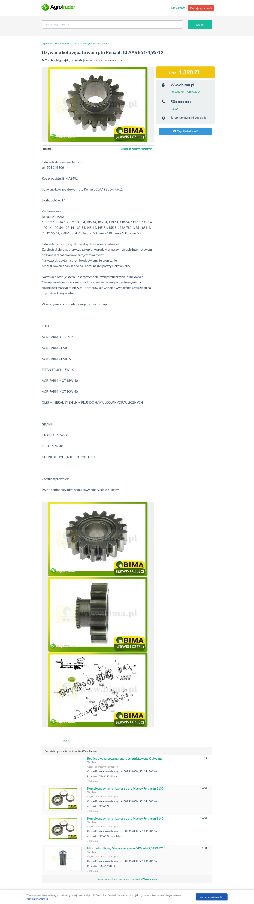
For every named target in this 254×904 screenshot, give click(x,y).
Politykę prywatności (37, 898)
